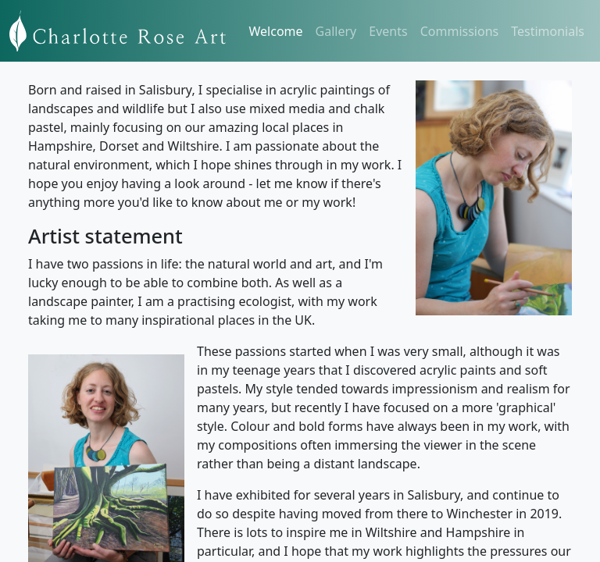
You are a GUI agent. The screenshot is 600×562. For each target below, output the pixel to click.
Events (388, 31)
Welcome (276, 31)
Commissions (459, 31)
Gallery (336, 31)
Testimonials (547, 31)
